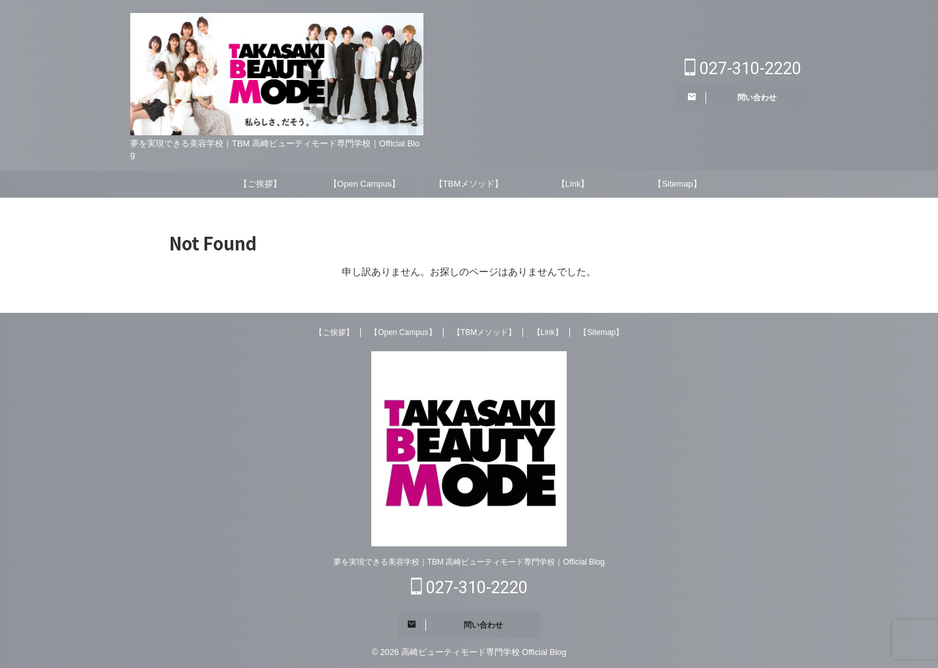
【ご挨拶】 (260, 184)
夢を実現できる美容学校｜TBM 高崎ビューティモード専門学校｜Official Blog (469, 562)
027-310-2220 (743, 68)
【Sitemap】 (677, 184)
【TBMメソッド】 (468, 184)
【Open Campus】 (365, 184)
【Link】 (573, 184)
